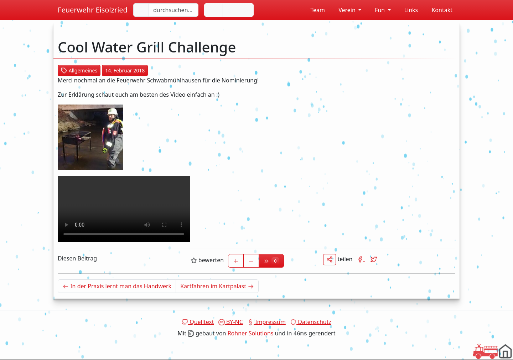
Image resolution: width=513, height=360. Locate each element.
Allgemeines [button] (79, 70)
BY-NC (230, 322)
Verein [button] (344, 10)
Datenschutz (310, 322)
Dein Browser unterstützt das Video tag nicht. (124, 209)
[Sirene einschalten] (246, 10)
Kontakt (438, 10)
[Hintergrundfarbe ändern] (230, 10)
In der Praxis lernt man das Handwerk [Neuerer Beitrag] (119, 286)
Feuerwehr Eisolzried (93, 10)
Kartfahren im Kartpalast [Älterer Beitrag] (219, 286)
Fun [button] (376, 10)
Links (407, 10)
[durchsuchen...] (173, 10)
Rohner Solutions (251, 333)
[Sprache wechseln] (213, 10)
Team (313, 10)
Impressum (266, 322)
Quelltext (198, 322)
